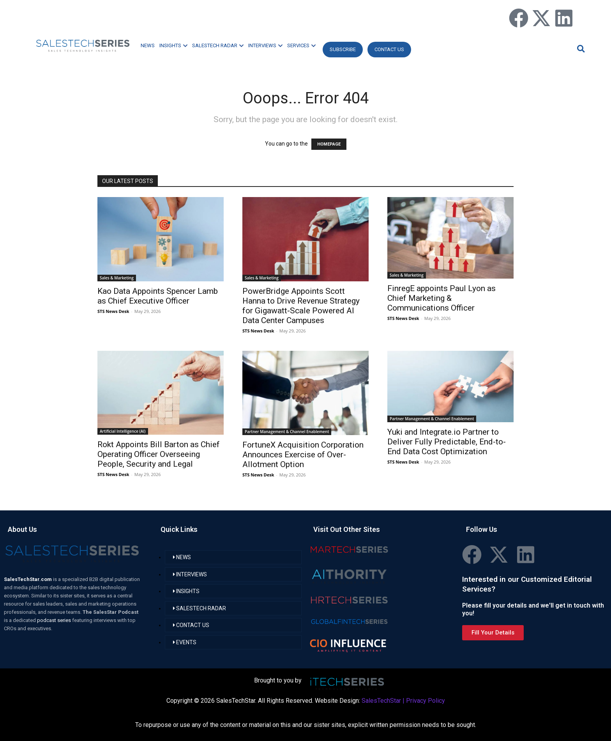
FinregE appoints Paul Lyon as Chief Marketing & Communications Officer (441, 298)
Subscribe (343, 49)
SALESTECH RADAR (218, 45)
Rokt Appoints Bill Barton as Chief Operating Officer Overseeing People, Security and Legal (158, 454)
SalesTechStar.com (28, 579)
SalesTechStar (381, 700)
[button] (580, 48)
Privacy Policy (425, 700)
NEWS (148, 45)
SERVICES (301, 45)
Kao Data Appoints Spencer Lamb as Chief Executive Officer (157, 296)
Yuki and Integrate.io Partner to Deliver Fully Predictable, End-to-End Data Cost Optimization (446, 441)
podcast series (54, 620)
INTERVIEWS (265, 45)
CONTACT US (389, 49)
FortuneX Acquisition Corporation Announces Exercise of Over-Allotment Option (303, 454)
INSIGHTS (173, 45)
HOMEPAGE (329, 144)
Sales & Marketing (117, 278)
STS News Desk (113, 311)
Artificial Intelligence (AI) (123, 431)
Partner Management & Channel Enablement (287, 431)
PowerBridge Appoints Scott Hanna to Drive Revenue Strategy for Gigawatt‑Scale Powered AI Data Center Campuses (301, 305)
